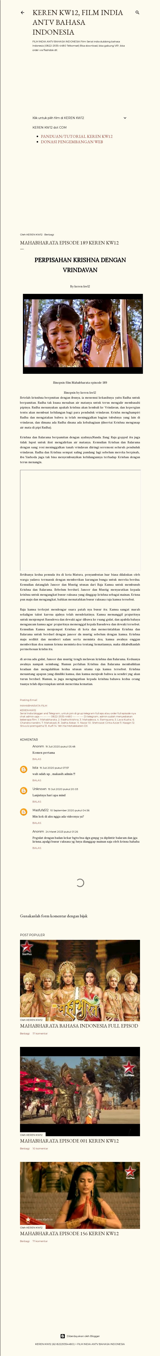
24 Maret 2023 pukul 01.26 (62, 831)
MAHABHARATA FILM (33, 705)
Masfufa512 (40, 810)
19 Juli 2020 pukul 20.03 (63, 789)
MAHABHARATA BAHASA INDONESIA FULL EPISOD (79, 1025)
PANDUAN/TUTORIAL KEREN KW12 (76, 136)
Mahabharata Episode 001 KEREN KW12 (69, 1140)
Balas (36, 759)
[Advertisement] (80, 84)
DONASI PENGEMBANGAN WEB (72, 141)
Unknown (39, 789)
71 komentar (40, 1241)
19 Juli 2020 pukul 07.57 (54, 767)
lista (35, 768)
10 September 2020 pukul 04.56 (69, 810)
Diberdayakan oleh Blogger (80, 1336)
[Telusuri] (137, 12)
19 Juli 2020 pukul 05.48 (60, 746)
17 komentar (40, 1033)
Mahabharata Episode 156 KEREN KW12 (69, 1233)
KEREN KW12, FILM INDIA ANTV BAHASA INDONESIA (77, 22)
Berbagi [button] (49, 234)
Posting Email (28, 699)
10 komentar (40, 1148)
